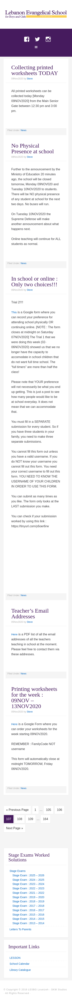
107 (8, 819)
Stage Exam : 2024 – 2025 (28, 879)
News (23, 130)
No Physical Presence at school (32, 148)
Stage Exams (18, 870)
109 (30, 819)
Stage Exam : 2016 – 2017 (28, 910)
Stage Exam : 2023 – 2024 (28, 883)
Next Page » (14, 828)
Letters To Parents (20, 929)
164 (45, 819)
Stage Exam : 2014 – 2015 (28, 918)
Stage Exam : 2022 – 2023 (28, 888)
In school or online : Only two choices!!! (34, 281)
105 (48, 809)
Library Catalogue (20, 969)
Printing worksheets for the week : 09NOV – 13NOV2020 (34, 697)
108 (19, 819)
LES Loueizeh (36, 17)
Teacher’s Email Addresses (30, 613)
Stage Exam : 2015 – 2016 (28, 914)
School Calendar (20, 963)
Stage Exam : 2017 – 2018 (28, 905)
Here (14, 634)
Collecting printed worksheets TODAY (34, 70)
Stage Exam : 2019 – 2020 (28, 897)
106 (59, 809)
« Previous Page (17, 809)
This (14, 312)
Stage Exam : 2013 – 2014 (28, 923)
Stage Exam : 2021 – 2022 (28, 892)
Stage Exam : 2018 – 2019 (28, 901)
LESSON (15, 957)
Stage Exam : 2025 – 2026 (28, 875)
